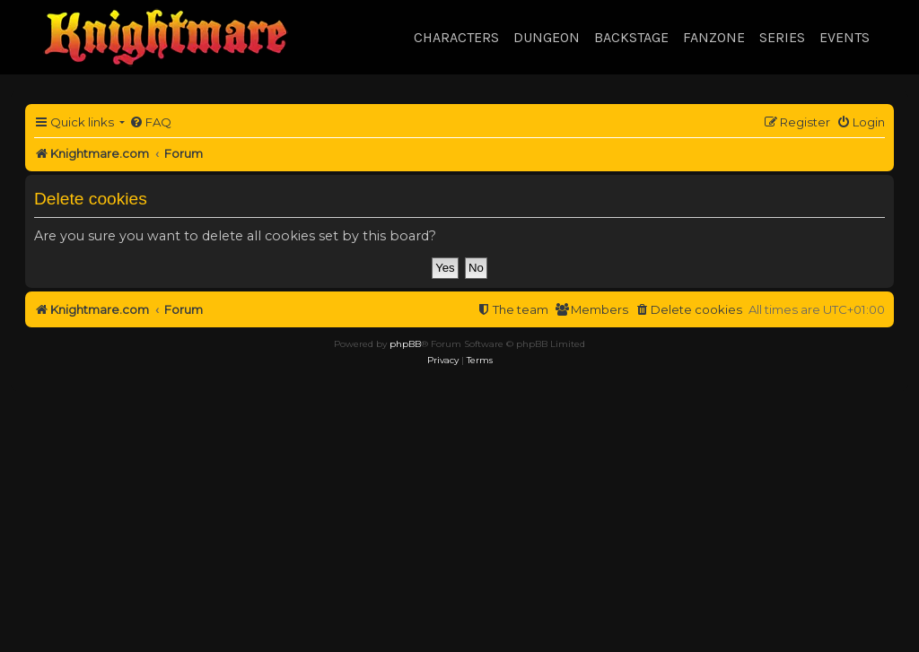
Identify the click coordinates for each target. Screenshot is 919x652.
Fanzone (714, 37)
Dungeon (546, 37)
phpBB (405, 344)
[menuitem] (150, 122)
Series (782, 37)
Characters (456, 37)
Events (844, 37)
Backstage (631, 37)
